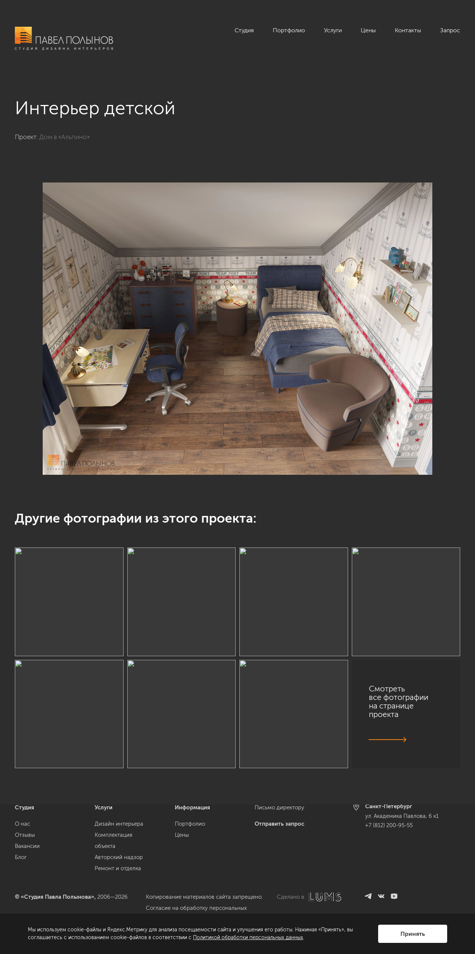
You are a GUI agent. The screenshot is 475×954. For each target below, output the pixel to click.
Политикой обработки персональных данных (248, 937)
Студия (244, 30)
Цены (368, 30)
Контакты (408, 30)
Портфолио (289, 30)
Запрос (450, 30)
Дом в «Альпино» (64, 137)
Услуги (333, 30)
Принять (412, 933)
